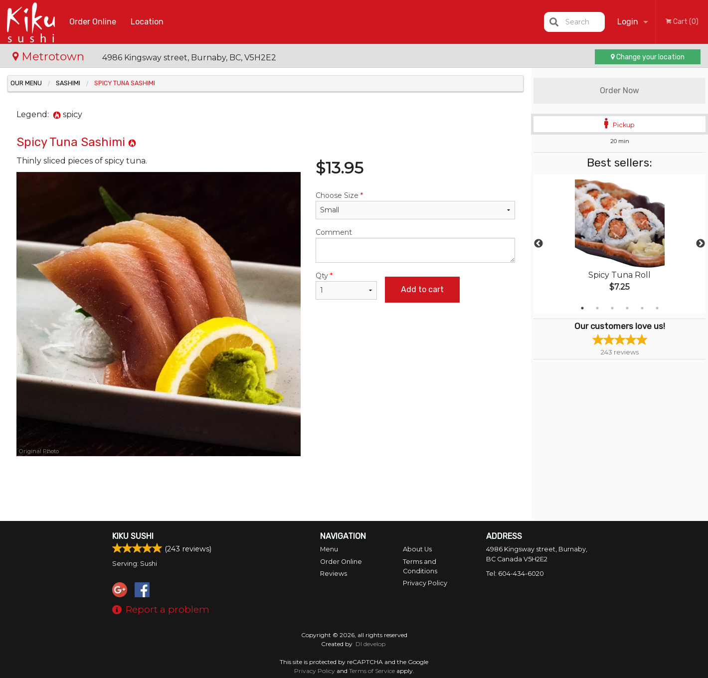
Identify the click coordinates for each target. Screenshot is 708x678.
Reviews (333, 573)
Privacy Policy (425, 583)
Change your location (648, 57)
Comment (415, 245)
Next (701, 244)
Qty (346, 285)
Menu (329, 549)
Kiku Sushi (133, 536)
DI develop (370, 644)
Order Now (619, 90)
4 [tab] (627, 308)
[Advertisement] (265, 488)
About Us (417, 549)
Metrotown (49, 56)
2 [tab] (597, 308)
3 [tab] (612, 308)
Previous (538, 244)
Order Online (92, 21)
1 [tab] (582, 308)
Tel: (515, 573)
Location (147, 21)
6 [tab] (657, 308)
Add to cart (422, 289)
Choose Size (415, 205)
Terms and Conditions (420, 566)
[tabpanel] (619, 244)
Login (627, 21)
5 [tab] (642, 308)
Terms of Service (372, 671)
